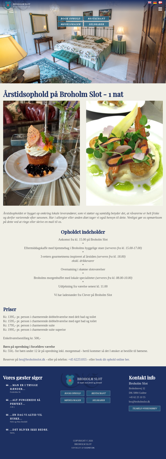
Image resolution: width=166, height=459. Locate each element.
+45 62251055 (77, 359)
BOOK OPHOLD (70, 18)
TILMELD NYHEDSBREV (144, 408)
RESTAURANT (96, 18)
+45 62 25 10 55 (137, 397)
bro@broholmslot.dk (32, 359)
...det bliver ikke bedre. (29, 429)
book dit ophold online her (112, 359)
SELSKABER (96, 24)
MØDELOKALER (70, 24)
